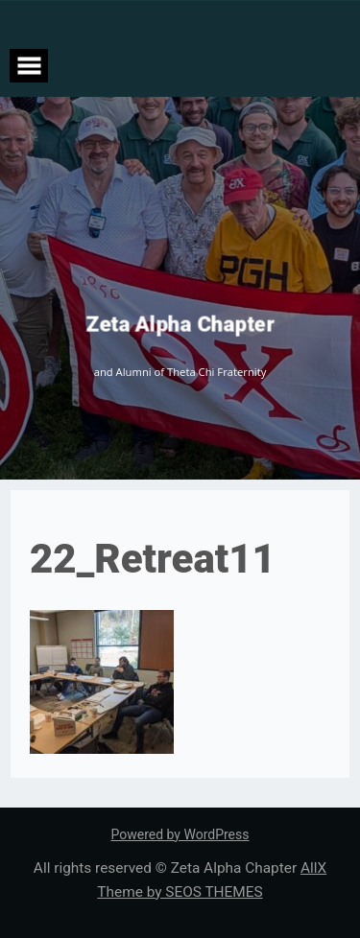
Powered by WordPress (180, 834)
